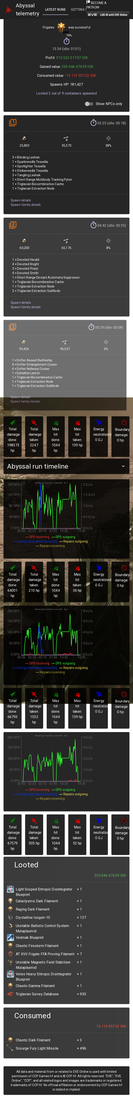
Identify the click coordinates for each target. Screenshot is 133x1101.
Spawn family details (25, 203)
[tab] (55, 9)
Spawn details (21, 198)
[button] (66, 466)
